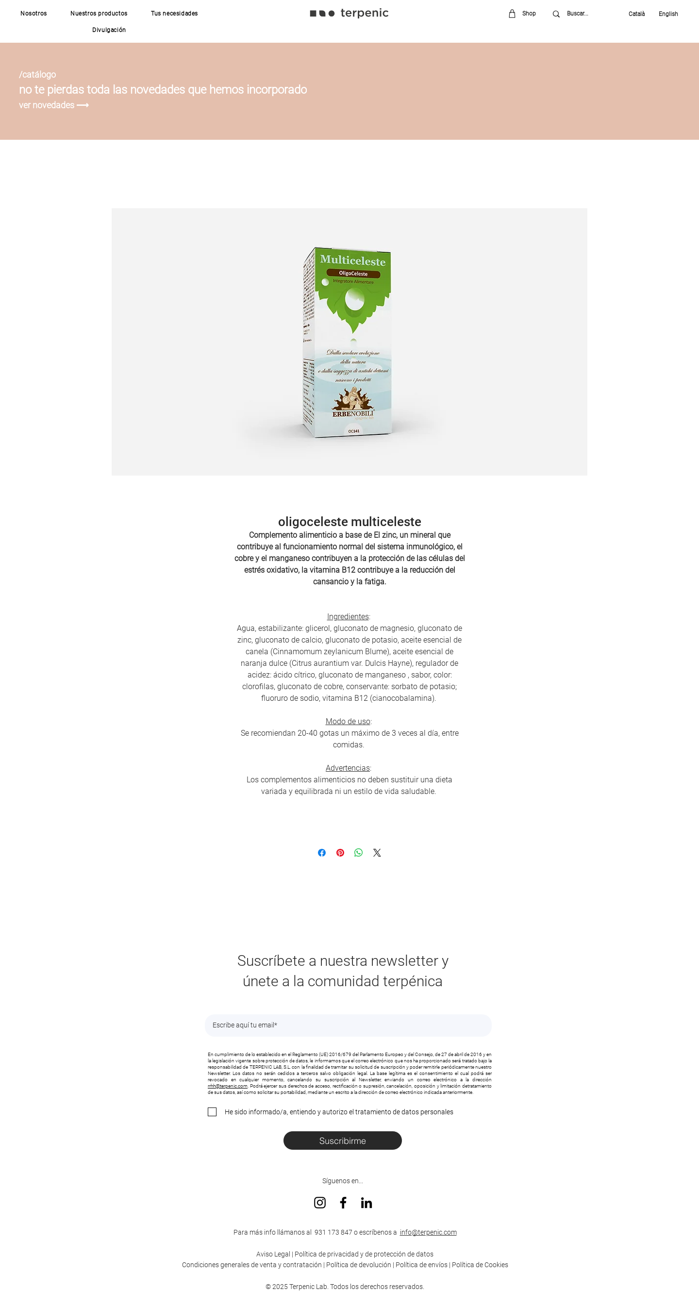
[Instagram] (320, 1202)
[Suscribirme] (342, 1140)
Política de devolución (358, 1265)
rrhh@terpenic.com (228, 1086)
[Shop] (525, 13)
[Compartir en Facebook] (322, 853)
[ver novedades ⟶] (55, 105)
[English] (665, 14)
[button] (34, 13)
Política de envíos (422, 1265)
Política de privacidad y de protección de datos (363, 1254)
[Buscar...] (584, 13)
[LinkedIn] (366, 1202)
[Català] (639, 14)
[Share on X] (377, 853)
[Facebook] (343, 1202)
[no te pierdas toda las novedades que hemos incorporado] (174, 89)
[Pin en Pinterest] (340, 853)
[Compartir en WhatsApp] (359, 853)
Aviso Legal (273, 1254)
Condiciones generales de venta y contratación (252, 1265)
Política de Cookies (480, 1265)
